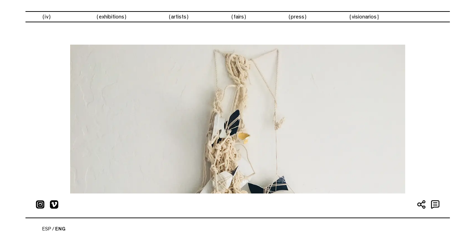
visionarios (364, 17)
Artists (178, 17)
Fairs (238, 17)
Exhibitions (111, 17)
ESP (46, 229)
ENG (60, 229)
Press (297, 17)
